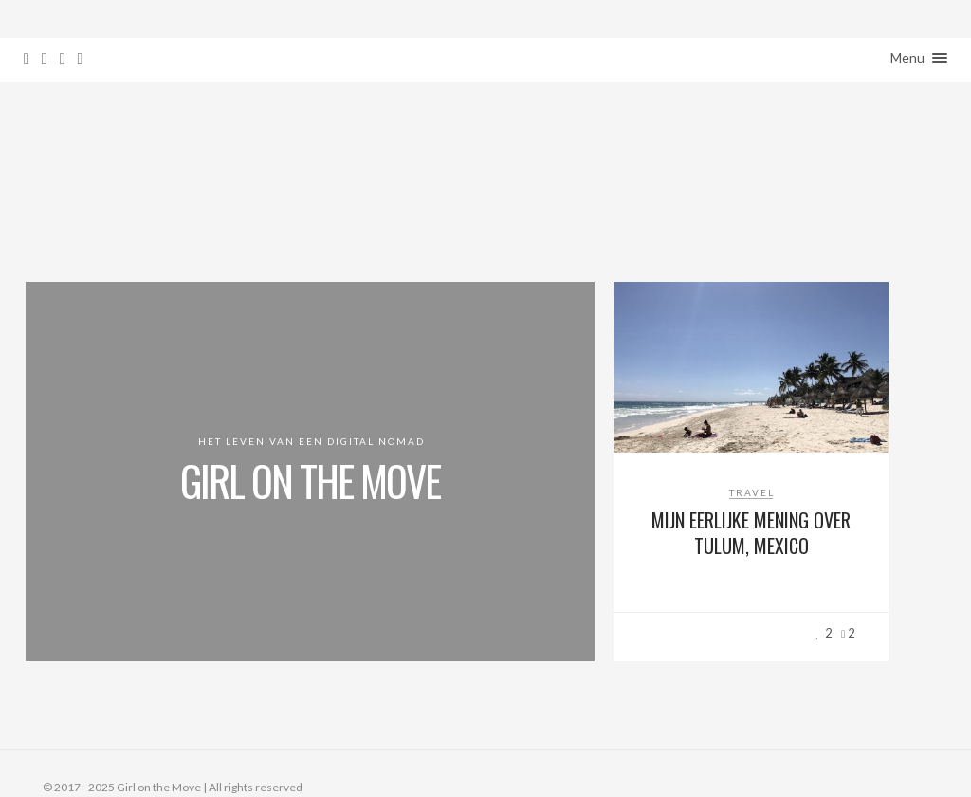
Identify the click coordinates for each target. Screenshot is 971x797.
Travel (752, 492)
